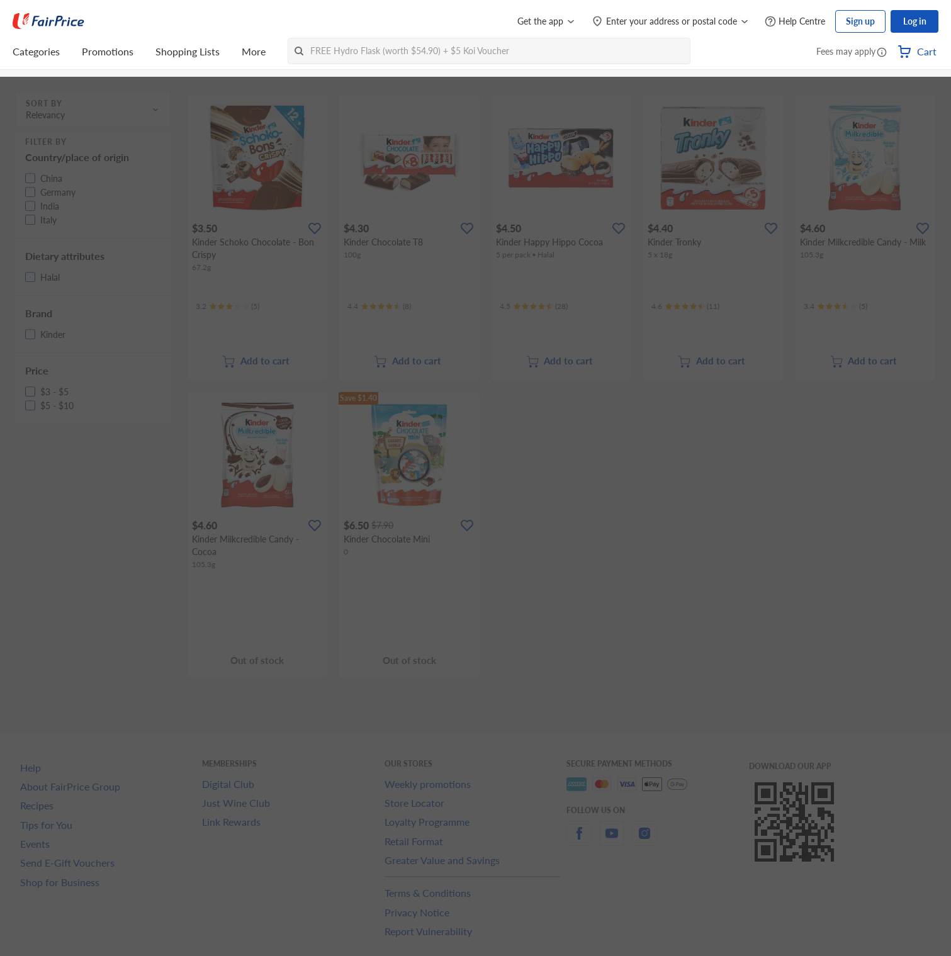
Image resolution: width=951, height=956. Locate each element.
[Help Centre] (795, 22)
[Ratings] (227, 306)
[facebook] (579, 840)
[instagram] (644, 840)
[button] (882, 53)
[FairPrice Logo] (48, 21)
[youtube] (611, 840)
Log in (914, 21)
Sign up (860, 21)
